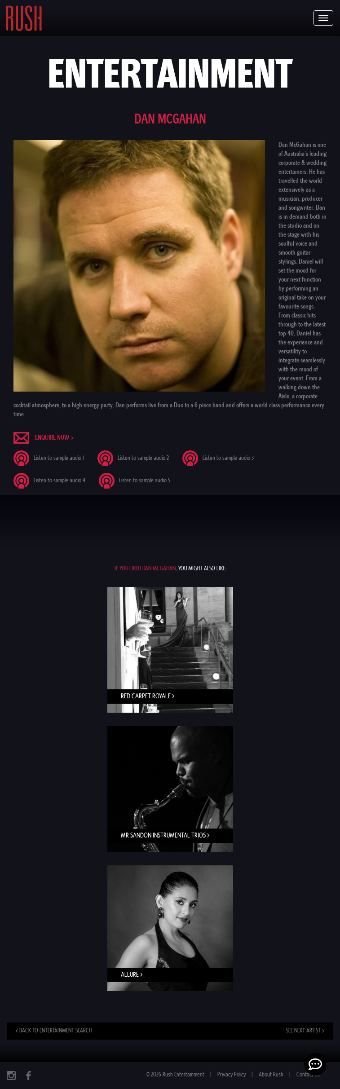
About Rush (271, 1075)
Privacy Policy (231, 1075)
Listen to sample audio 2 (143, 458)
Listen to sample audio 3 (228, 458)
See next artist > (305, 1031)
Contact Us (308, 1075)
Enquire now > (54, 437)
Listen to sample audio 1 (59, 458)
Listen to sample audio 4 (59, 481)
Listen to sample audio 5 (144, 481)
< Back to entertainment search (54, 1031)
